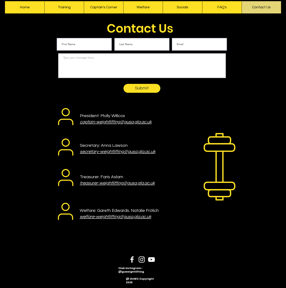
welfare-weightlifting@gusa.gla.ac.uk (115, 216)
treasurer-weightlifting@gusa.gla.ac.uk (117, 183)
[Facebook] (132, 259)
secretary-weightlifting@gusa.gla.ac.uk (117, 151)
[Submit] (141, 88)
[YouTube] (151, 259)
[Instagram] (142, 259)
